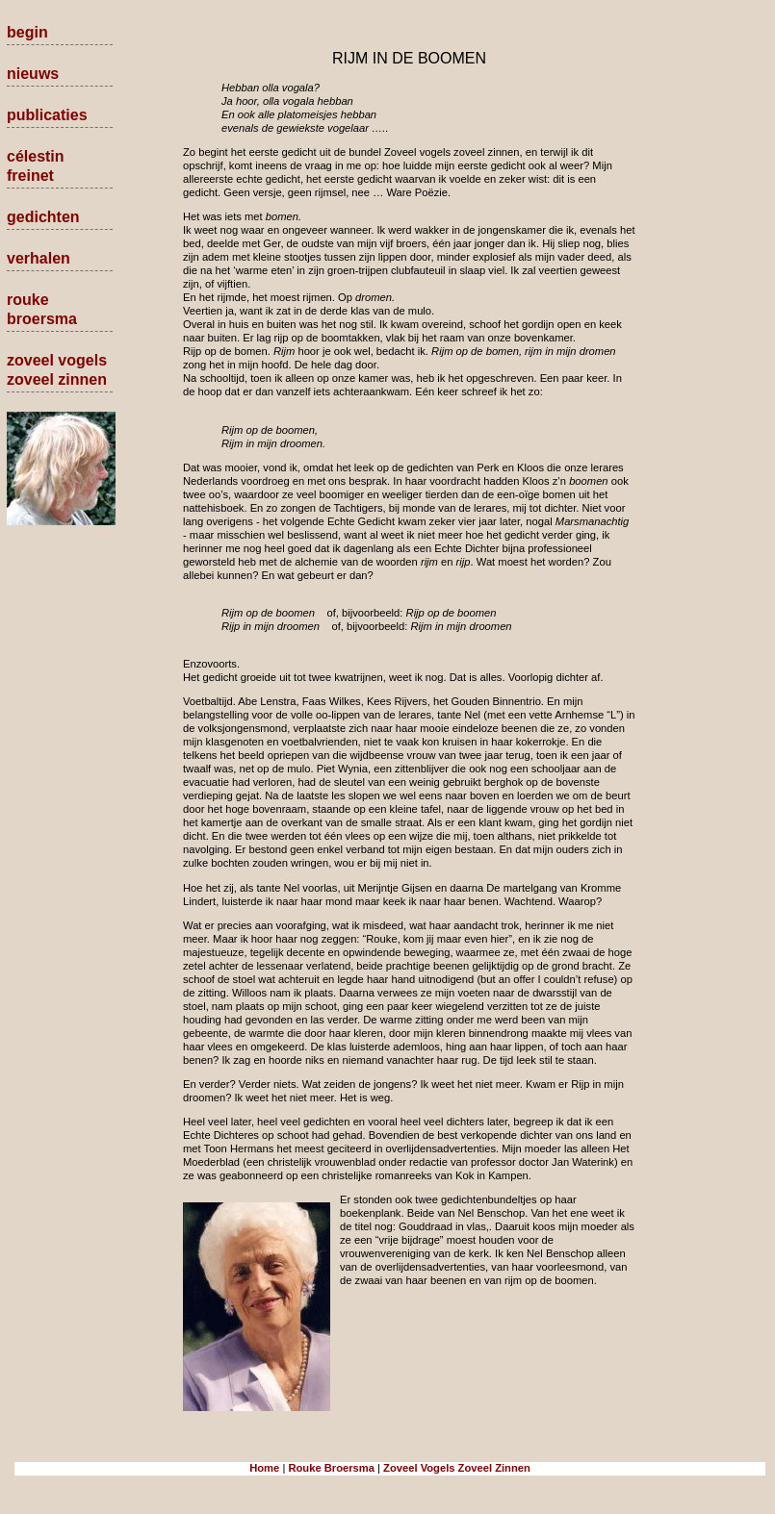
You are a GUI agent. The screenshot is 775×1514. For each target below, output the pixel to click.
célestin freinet (36, 166)
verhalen (38, 258)
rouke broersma (42, 309)
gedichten (43, 217)
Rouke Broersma (331, 1468)
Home (264, 1468)
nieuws (33, 73)
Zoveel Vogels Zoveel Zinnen (456, 1468)
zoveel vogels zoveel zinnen (57, 370)
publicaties (47, 115)
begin (27, 32)
